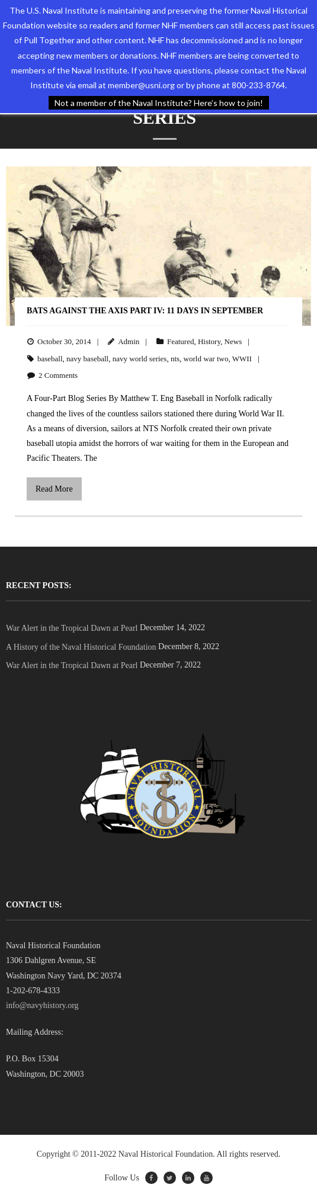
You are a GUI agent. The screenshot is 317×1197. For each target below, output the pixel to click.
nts (175, 358)
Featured (180, 341)
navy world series (140, 358)
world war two (206, 358)
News (233, 341)
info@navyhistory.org (42, 1005)
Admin (128, 341)
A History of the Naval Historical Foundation (81, 647)
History (209, 341)
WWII (242, 358)
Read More (54, 488)
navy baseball (87, 358)
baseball (50, 358)
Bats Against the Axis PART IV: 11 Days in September (145, 310)
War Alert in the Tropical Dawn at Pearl (71, 628)
